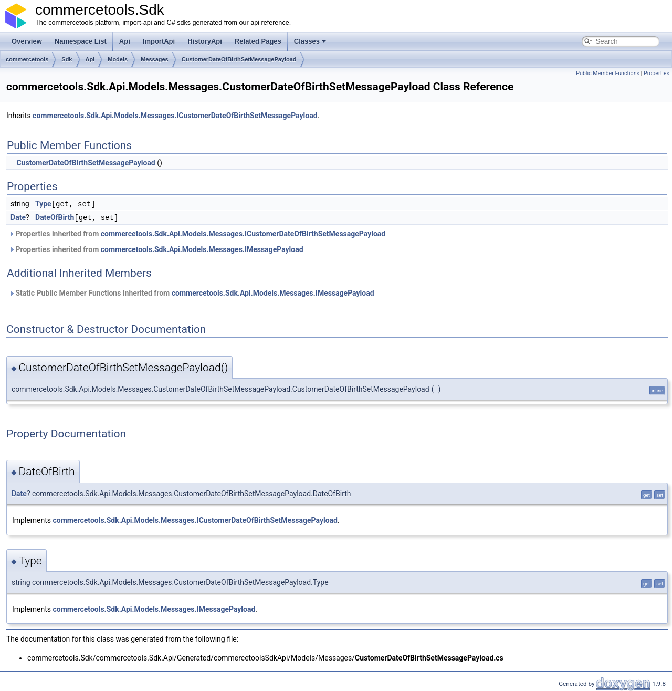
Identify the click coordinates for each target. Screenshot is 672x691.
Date (18, 217)
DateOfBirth (54, 217)
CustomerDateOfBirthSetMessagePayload (239, 59)
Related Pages (258, 41)
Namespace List (81, 41)
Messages (155, 59)
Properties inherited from (197, 232)
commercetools (27, 59)
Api (124, 41)
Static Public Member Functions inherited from (191, 292)
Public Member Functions (607, 73)
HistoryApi (204, 41)
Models (118, 59)
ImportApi (159, 41)
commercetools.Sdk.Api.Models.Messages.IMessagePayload (202, 248)
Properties (656, 73)
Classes (310, 41)
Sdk (66, 59)
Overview (27, 41)
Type (43, 204)
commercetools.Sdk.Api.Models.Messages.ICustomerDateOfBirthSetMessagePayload (175, 115)
